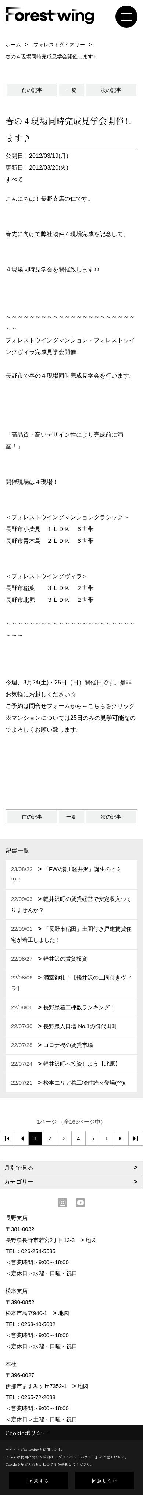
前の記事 (32, 90)
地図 (91, 1240)
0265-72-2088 (38, 1397)
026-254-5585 (38, 1251)
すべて (14, 179)
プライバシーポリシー (76, 1457)
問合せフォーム (49, 706)
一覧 (71, 90)
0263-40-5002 (38, 1324)
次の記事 (111, 90)
